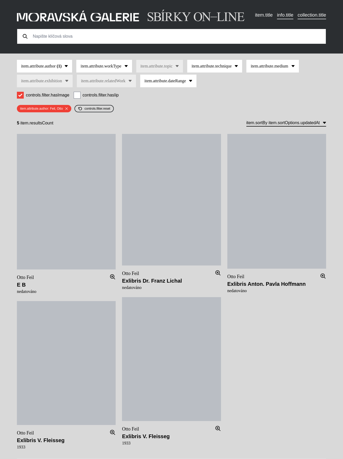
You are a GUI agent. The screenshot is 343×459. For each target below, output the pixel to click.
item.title (264, 15)
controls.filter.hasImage (47, 95)
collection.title (312, 15)
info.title (285, 15)
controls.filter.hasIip (101, 95)
